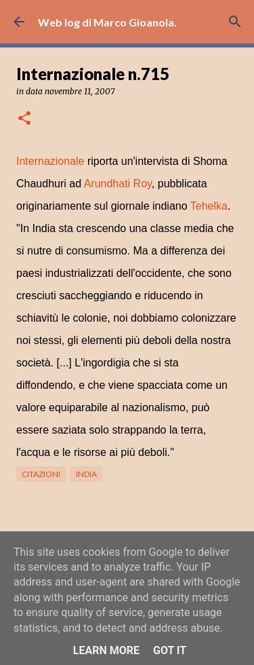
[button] (24, 119)
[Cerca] (235, 21)
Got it (169, 650)
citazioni (41, 474)
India (86, 474)
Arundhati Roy (118, 183)
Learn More (106, 650)
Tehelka (209, 206)
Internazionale (50, 161)
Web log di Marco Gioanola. (107, 22)
